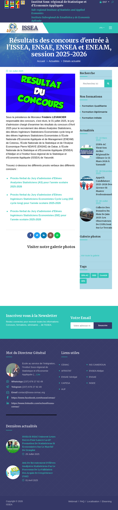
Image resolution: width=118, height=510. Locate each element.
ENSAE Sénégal (69, 377)
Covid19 (103, 275)
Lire (38, 374)
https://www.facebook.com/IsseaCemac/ (33, 397)
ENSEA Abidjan (96, 371)
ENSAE (92, 377)
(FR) (101, 28)
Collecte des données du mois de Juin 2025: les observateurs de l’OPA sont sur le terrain (104, 217)
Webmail (72, 501)
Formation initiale (92, 118)
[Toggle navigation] (110, 27)
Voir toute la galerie (90, 255)
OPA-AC (84, 275)
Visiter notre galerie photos (51, 247)
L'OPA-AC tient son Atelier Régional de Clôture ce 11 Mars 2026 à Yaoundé (103, 154)
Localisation (93, 501)
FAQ (82, 501)
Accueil (41, 61)
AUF (63, 389)
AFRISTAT (66, 371)
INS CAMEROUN (97, 364)
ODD (94, 275)
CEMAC (65, 364)
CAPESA (65, 383)
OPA (83, 281)
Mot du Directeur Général (26, 353)
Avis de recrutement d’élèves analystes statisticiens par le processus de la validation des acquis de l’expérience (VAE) (38, 469)
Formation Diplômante (94, 112)
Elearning (107, 501)
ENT (104, 2)
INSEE (92, 383)
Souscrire (102, 325)
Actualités (54, 61)
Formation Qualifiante (94, 106)
